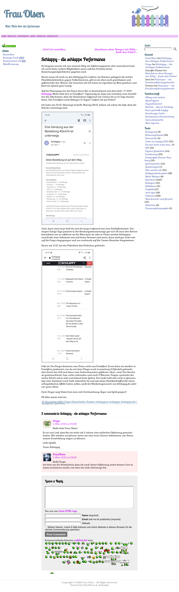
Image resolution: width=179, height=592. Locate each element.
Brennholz (151, 138)
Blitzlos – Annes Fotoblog (159, 107)
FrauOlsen (59, 454)
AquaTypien (152, 100)
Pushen (91, 402)
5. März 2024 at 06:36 (64, 457)
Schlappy (46, 93)
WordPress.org (11, 64)
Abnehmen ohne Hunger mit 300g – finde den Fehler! (116, 51)
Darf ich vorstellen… (55, 49)
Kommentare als (14, 61)
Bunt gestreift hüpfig (156, 110)
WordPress (89, 589)
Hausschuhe (78, 402)
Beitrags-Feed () (13, 57)
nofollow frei (81, 544)
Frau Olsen (24, 14)
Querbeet (59, 403)
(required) (90, 519)
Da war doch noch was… (158, 144)
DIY (147, 147)
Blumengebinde (154, 135)
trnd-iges (150, 192)
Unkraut (150, 195)
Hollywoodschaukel (156, 173)
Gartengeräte (152, 163)
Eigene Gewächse (154, 151)
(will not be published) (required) (101, 523)
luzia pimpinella (154, 119)
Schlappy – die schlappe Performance (159, 60)
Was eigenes (152, 123)
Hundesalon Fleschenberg (159, 116)
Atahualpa (103, 589)
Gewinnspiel (152, 166)
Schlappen (102, 402)
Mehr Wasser (152, 176)
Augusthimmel (153, 103)
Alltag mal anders (155, 97)
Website (86, 527)
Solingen (150, 183)
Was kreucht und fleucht (159, 199)
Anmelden (8, 54)
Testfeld (149, 189)
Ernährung (151, 154)
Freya (56, 420)
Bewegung (151, 131)
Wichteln (150, 205)
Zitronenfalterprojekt (156, 208)
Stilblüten (150, 186)
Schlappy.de (128, 402)
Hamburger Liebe (155, 113)
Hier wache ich (153, 170)
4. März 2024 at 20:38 (64, 423)
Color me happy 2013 (157, 141)
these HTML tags (67, 515)
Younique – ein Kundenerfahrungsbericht (159, 81)
